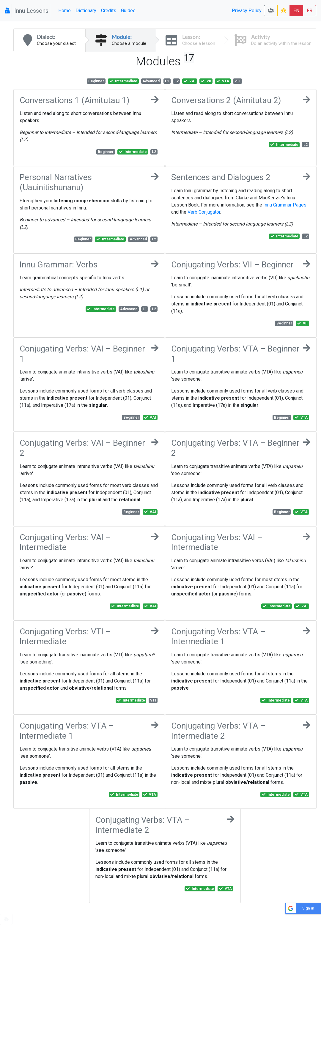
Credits (108, 10)
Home (64, 10)
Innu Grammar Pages (284, 205)
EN (296, 10)
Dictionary (85, 10)
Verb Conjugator (204, 212)
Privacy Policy (247, 10)
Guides (128, 10)
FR (309, 10)
